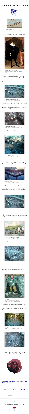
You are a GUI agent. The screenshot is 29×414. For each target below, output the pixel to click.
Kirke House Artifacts (14, 14)
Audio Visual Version (9, 381)
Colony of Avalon (23, 389)
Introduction (12, 9)
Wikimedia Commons (19, 73)
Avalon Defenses (13, 12)
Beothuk (5, 389)
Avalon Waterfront (13, 11)
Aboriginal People (14, 389)
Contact (2, 410)
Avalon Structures (13, 13)
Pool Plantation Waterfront (14, 15)
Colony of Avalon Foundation (7, 384)
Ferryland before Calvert (14, 10)
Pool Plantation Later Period (14, 16)
